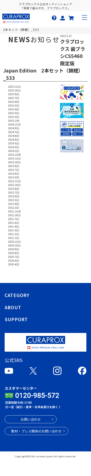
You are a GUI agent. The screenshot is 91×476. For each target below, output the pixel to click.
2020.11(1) (14, 241)
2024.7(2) (13, 132)
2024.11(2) (14, 124)
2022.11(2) (14, 181)
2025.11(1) (14, 86)
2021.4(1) (13, 226)
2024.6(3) (13, 135)
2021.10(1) (14, 215)
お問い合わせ (31, 419)
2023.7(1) (13, 169)
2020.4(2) (13, 264)
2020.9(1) (13, 249)
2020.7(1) (13, 256)
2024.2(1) (13, 147)
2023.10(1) (14, 162)
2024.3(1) (13, 143)
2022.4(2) (13, 203)
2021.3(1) (13, 230)
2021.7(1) (13, 219)
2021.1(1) (13, 237)
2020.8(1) (13, 253)
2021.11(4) (14, 211)
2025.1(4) (13, 120)
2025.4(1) (13, 109)
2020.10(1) (14, 245)
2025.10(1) (14, 90)
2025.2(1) (13, 116)
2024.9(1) (13, 128)
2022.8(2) (13, 188)
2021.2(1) (13, 234)
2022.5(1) (13, 200)
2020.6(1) (13, 260)
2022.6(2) (13, 196)
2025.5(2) (13, 105)
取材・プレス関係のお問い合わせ (36, 431)
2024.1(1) (13, 151)
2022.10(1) (14, 185)
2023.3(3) (13, 177)
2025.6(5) (13, 101)
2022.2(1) (13, 207)
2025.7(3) (13, 98)
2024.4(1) (13, 139)
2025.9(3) (13, 94)
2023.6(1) (13, 173)
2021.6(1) (13, 222)
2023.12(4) (14, 154)
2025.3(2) (13, 113)
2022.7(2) (13, 192)
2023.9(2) (13, 166)
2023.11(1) (14, 158)
